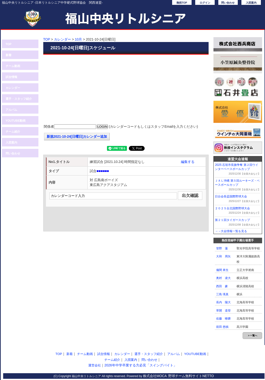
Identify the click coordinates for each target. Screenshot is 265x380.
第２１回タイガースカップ (232, 220)
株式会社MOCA (155, 376)
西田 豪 (222, 286)
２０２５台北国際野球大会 (232, 208)
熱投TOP (182, 2)
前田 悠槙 (222, 327)
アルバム (11, 109)
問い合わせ (228, 2)
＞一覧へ (252, 335)
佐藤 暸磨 (223, 318)
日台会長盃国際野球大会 (231, 196)
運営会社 (94, 365)
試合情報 (11, 77)
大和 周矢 (223, 256)
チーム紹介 (13, 131)
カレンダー (13, 88)
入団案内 (251, 2)
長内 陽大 (223, 302)
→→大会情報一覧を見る (231, 231)
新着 (8, 55)
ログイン (205, 2)
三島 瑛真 (222, 294)
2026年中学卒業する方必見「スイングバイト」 (140, 365)
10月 (78, 39)
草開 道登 (223, 310)
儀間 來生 (222, 270)
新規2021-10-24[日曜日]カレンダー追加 (77, 136)
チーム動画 (13, 66)
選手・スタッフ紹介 (19, 99)
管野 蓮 (222, 248)
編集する (187, 162)
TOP (8, 44)
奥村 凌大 (223, 278)
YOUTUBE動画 (16, 120)
